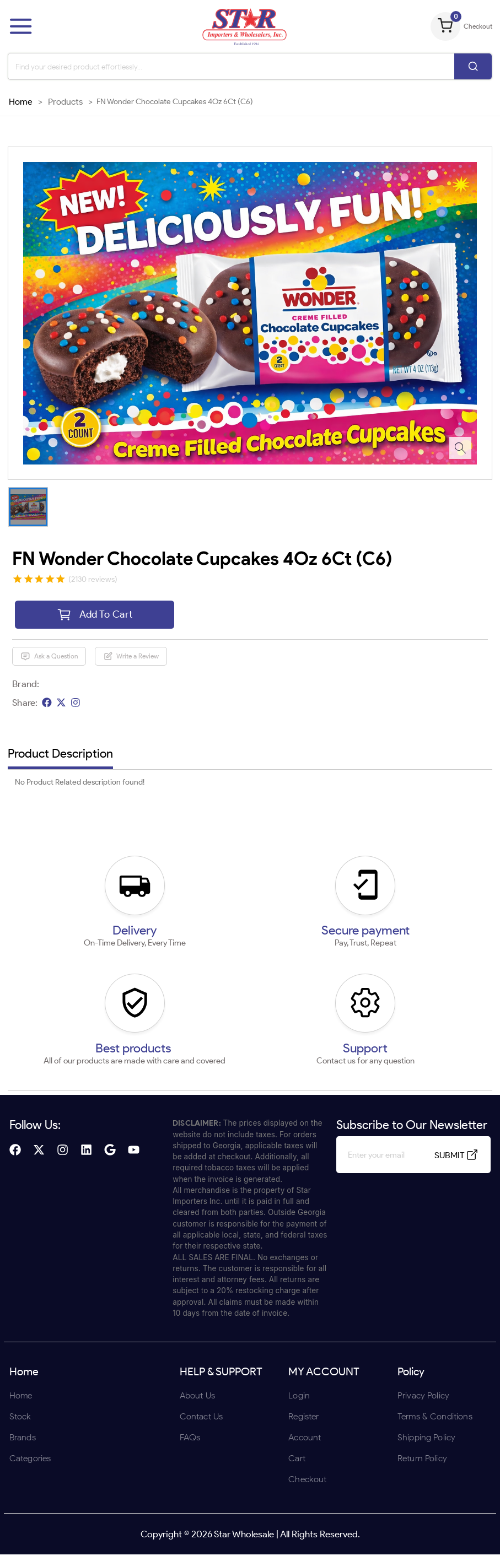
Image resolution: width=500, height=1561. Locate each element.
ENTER (191, 853)
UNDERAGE (308, 853)
